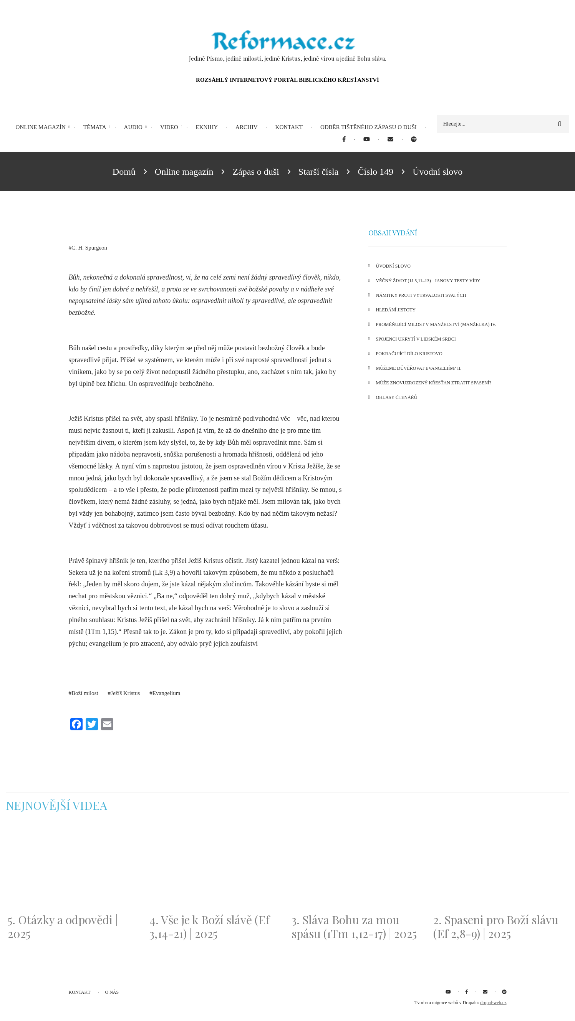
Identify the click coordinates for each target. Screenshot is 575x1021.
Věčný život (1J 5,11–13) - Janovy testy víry (428, 280)
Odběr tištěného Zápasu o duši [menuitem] (368, 127)
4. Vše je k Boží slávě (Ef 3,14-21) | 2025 (209, 926)
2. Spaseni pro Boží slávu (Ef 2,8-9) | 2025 (495, 926)
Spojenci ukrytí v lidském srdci (416, 339)
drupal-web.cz (493, 1002)
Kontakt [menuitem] (289, 127)
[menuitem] (344, 139)
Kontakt (80, 992)
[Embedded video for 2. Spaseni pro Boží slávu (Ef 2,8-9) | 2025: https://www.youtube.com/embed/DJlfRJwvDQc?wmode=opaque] (500, 867)
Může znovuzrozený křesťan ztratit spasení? (434, 383)
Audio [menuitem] (133, 127)
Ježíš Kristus (125, 693)
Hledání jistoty (396, 310)
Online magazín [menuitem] (41, 127)
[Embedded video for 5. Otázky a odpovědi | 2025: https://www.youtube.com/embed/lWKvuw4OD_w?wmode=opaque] (75, 867)
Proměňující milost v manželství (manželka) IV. (436, 324)
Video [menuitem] (169, 127)
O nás (112, 992)
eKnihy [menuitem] (207, 127)
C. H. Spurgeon (89, 248)
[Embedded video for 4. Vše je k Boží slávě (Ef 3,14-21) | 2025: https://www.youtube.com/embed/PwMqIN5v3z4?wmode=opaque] (216, 867)
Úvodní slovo (393, 266)
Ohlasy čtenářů (397, 397)
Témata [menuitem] (94, 127)
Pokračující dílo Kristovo (409, 353)
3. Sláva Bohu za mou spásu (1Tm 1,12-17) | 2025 (354, 926)
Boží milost (84, 693)
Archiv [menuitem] (246, 127)
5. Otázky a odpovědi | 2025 (63, 926)
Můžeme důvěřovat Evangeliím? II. (419, 368)
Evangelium (166, 693)
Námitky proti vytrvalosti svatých (421, 295)
